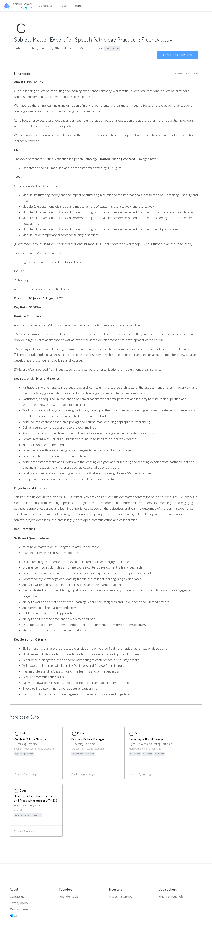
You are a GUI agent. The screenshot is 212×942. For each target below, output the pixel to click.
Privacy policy (19, 902)
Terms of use (19, 909)
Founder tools (69, 895)
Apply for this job (177, 55)
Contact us (17, 895)
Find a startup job (171, 895)
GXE (15, 916)
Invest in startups (121, 895)
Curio (169, 40)
